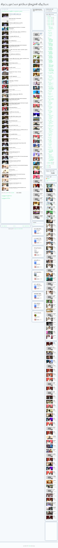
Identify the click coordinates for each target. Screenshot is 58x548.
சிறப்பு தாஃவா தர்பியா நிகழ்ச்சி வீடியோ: (25, 4)
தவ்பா (49, 37)
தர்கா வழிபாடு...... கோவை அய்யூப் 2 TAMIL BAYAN (50, 155)
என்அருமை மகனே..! (50, 35)
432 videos (38, 296)
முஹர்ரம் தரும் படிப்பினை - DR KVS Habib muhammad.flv (51, 69)
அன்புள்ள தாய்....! (49, 31)
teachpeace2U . (37, 276)
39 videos (38, 231)
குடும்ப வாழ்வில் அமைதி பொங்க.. (51, 79)
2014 (48, 165)
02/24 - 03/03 (50, 17)
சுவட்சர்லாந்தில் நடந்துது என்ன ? (51, 73)
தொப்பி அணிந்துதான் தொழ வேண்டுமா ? (50, 83)
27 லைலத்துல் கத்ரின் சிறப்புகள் (50, 134)
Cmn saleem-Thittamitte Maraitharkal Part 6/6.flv (50, 48)
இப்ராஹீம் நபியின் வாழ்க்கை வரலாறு (50, 141)
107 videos (35, 265)
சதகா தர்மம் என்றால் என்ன (50, 144)
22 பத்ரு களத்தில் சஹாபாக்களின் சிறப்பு (51, 99)
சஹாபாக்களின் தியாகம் (50, 97)
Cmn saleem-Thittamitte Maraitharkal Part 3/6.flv (50, 52)
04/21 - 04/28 (50, 21)
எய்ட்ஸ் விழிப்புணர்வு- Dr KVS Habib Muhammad (51, 65)
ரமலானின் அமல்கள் (50, 147)
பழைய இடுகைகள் (25, 225)
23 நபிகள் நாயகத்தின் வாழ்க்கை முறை (50, 103)
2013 (48, 16)
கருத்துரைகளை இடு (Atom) (18, 228)
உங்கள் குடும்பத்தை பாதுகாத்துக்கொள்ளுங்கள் (51, 27)
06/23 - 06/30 (50, 162)
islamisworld (39, 239)
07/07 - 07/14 (50, 163)
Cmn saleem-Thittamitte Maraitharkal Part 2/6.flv (50, 57)
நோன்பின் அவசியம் (50, 138)
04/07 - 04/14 (50, 20)
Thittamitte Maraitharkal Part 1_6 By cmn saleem (50, 40)
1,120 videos (36, 253)
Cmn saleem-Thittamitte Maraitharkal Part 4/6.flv (50, 61)
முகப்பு (14, 225)
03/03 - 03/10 (50, 18)
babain (48, 178)
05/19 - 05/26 (50, 23)
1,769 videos (35, 277)
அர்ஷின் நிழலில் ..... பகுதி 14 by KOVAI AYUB (51, 159)
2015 (48, 167)
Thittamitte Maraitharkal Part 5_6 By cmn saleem (50, 44)
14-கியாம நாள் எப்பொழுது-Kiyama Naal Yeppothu (50, 151)
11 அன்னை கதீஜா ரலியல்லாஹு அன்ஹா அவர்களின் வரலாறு (50, 130)
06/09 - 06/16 (50, 24)
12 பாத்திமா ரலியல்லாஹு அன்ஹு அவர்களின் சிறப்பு (50, 122)
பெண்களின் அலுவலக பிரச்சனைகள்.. (51, 76)
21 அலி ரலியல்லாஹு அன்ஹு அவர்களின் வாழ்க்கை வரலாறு (50, 116)
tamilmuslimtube (37, 264)
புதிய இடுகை (4, 225)
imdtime (38, 230)
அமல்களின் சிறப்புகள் (50, 33)
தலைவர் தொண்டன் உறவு (50, 93)
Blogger (30, 545)
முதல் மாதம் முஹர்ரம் (50, 91)
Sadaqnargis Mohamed (37, 252)
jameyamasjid (39, 285)
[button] (7, 16)
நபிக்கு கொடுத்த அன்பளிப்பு (51, 126)
